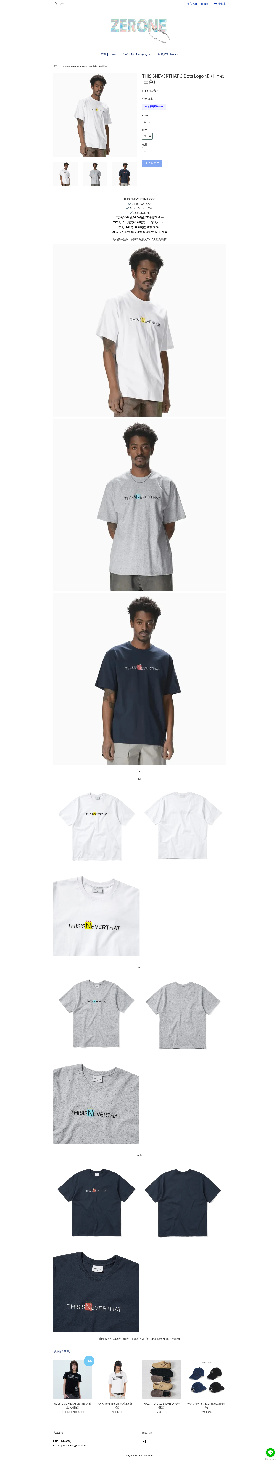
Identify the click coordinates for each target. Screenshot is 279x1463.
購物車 (222, 3)
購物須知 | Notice (167, 54)
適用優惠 (147, 98)
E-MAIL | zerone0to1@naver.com (70, 1445)
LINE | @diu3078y (62, 1441)
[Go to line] (270, 1452)
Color (145, 115)
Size (144, 129)
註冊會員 (204, 3)
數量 (145, 144)
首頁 (55, 66)
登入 (189, 3)
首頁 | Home (108, 54)
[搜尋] (64, 3)
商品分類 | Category (136, 54)
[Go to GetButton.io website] (270, 1459)
